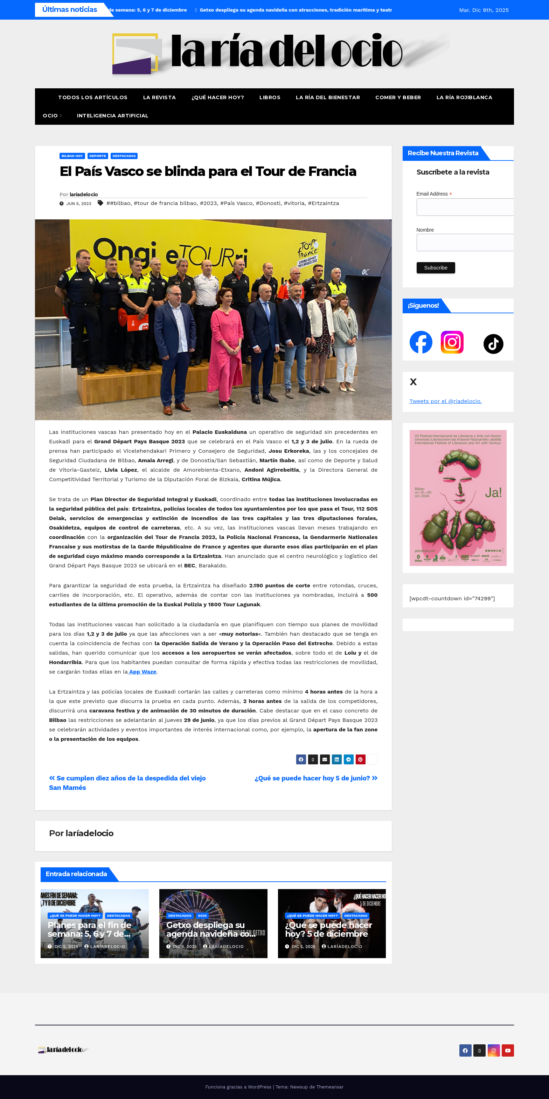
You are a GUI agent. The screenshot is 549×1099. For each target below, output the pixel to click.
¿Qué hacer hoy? (218, 97)
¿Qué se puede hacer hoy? (75, 915)
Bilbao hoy (72, 156)
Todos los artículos (93, 97)
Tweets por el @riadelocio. (446, 401)
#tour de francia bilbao (165, 203)
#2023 (208, 203)
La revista (159, 97)
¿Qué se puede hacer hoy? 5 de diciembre (328, 929)
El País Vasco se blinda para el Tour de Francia (208, 171)
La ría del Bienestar (328, 97)
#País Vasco (236, 203)
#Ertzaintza (323, 203)
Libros (269, 97)
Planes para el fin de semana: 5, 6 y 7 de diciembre (89, 934)
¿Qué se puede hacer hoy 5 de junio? (316, 778)
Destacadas (124, 156)
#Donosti (268, 203)
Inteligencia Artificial (113, 115)
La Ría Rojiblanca (465, 97)
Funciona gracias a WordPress (239, 1087)
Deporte (98, 156)
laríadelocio (84, 194)
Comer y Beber (398, 97)
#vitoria (294, 203)
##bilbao (118, 203)
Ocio (51, 115)
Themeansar (330, 1087)
